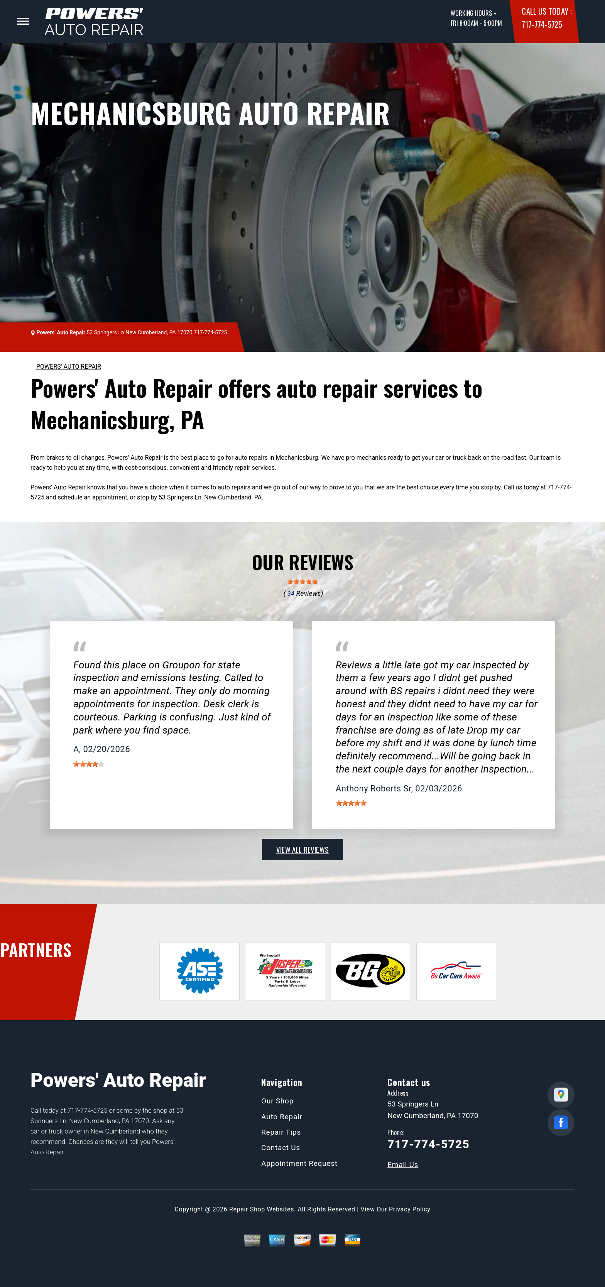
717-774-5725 (542, 24)
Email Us (402, 1164)
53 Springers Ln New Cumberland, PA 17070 (140, 332)
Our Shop (277, 1100)
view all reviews (302, 849)
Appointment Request (299, 1163)
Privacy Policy (409, 1209)
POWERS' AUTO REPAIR (68, 366)
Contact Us (280, 1147)
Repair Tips (281, 1132)
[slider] (302, 582)
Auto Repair (281, 1116)
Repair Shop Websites (261, 1209)
